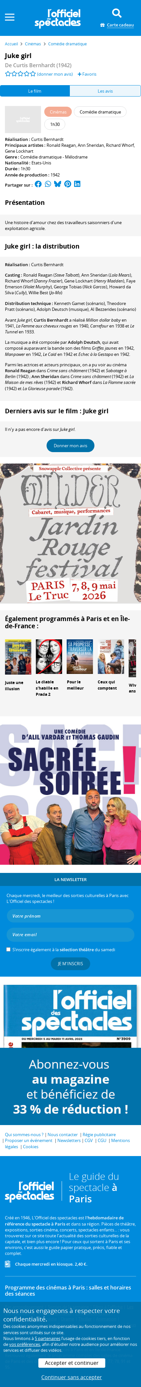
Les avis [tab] (105, 91)
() (51, 275)
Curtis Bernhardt (47, 139)
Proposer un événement (28, 1140)
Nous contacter (63, 1134)
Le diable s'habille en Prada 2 (47, 688)
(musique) (63, 309)
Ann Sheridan (91, 145)
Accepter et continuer (72, 1362)
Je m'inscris (70, 964)
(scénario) (79, 303)
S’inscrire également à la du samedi (63, 950)
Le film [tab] (34, 91)
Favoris (87, 74)
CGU (102, 1140)
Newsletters (69, 1140)
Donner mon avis (70, 446)
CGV (89, 1140)
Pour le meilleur (75, 685)
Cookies (30, 1147)
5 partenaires (47, 1338)
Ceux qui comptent (107, 685)
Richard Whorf (120, 145)
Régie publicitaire (99, 1134)
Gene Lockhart (19, 151)
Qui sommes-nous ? (24, 1134)
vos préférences (24, 1344)
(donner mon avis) (55, 74)
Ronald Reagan (61, 145)
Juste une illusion (14, 686)
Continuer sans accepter (71, 1377)
